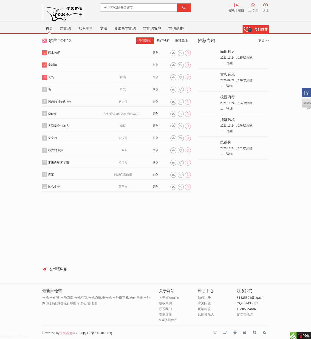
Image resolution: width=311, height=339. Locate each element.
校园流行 (227, 97)
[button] (256, 29)
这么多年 (54, 186)
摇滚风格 (227, 120)
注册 (241, 10)
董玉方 (123, 186)
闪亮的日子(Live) (59, 101)
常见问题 (204, 303)
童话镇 (52, 65)
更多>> (263, 40)
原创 (155, 52)
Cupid (52, 113)
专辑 (103, 28)
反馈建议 (204, 309)
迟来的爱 (54, 52)
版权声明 (165, 303)
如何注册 (204, 297)
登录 (232, 10)
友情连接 (165, 314)
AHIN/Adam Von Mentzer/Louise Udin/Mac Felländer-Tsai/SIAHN (123, 113)
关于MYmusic (169, 297)
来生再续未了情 (58, 162)
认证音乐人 (206, 314)
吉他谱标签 (152, 28)
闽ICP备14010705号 (98, 333)
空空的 (52, 138)
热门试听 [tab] (163, 40)
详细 (229, 63)
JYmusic (24, 336)
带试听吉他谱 (125, 28)
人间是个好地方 (58, 125)
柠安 (123, 89)
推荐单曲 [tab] (181, 40)
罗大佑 (123, 101)
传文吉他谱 (245, 314)
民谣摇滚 (227, 51)
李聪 (123, 125)
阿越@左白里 (123, 174)
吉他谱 (65, 28)
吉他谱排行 (177, 28)
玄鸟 (51, 77)
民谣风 (225, 142)
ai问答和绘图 (168, 320)
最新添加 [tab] (145, 40)
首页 (49, 28)
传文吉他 (65, 333)
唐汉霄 (123, 138)
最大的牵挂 (55, 150)
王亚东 (123, 150)
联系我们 (165, 309)
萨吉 (123, 77)
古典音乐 (227, 74)
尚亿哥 (123, 162)
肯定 (51, 174)
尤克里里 (85, 28)
